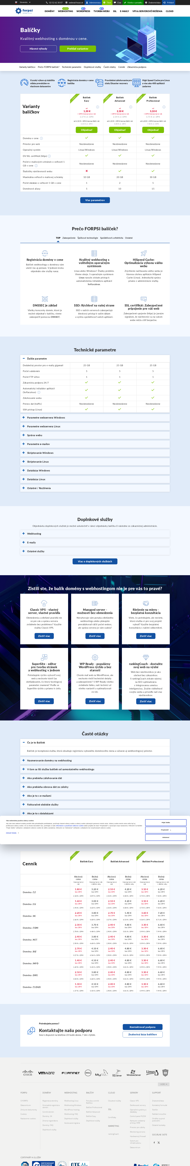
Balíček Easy (91, 1112)
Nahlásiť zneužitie (159, 1110)
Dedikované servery (138, 1103)
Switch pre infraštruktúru (135, 1132)
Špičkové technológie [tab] (88, 238)
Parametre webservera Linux (41, 426)
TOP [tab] (50, 238)
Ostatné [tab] (137, 238)
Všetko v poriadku (133, 2)
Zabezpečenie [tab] (64, 238)
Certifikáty (112, 1115)
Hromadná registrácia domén (51, 1104)
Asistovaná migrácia (72, 1117)
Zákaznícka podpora (147, 67)
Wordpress (83, 11)
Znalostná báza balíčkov (142, 1034)
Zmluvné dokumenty (29, 1107)
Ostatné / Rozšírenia (36, 488)
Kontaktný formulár (159, 1103)
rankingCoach (113, 1131)
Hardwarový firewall (138, 1128)
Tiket (107, 2)
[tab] (95, 358)
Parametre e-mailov (36, 444)
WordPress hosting (71, 1107)
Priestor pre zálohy (137, 1121)
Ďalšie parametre (34, 358)
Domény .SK (47, 1112)
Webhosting (65, 11)
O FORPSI (24, 1100)
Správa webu (32, 435)
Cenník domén (48, 1109)
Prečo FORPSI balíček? (52, 67)
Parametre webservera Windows (43, 417)
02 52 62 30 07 (54, 2)
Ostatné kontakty (158, 1119)
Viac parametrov (95, 200)
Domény (50, 11)
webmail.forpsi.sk (74, 2)
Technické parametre (76, 67)
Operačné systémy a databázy (138, 1108)
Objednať (86, 129)
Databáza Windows (36, 470)
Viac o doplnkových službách (95, 561)
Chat (117, 2)
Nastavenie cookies (28, 1113)
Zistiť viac (44, 635)
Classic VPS (134, 1100)
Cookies (24, 1110)
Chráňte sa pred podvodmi (158, 1114)
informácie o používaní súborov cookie (70, 1147)
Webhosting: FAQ (71, 1110)
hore (163, 1084)
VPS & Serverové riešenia (147, 11)
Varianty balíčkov (29, 67)
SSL (115, 11)
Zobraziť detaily (11, 1154)
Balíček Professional (94, 1105)
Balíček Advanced (93, 1109)
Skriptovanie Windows (38, 453)
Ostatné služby (33, 551)
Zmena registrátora (50, 1115)
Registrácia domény (50, 1100)
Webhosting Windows (72, 1103)
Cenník (130, 67)
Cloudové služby (114, 1100)
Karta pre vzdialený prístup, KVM (137, 1116)
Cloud (169, 11)
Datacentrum (26, 1103)
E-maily (124, 11)
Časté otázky (116, 67)
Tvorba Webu (102, 11)
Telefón (155, 1107)
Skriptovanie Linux (35, 461)
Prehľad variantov (75, 48)
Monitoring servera (137, 1124)
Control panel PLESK (138, 1112)
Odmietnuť (165, 1159)
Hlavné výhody (37, 48)
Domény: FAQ (48, 1119)
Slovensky (25, 2)
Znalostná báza (153, 2)
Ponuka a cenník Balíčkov (92, 1101)
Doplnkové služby (98, 67)
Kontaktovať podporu (143, 1027)
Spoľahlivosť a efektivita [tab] (115, 238)
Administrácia (93, 2)
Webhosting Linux (71, 1100)
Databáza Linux (33, 479)
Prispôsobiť (166, 1151)
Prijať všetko (166, 1144)
